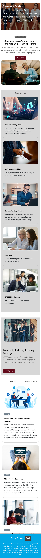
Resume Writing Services (14, 211)
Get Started (8, 371)
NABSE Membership (12, 297)
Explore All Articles (31, 382)
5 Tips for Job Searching (13, 479)
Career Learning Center (14, 125)
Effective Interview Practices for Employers (17, 419)
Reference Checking (13, 169)
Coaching (8, 255)
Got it (28, 538)
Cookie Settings (17, 538)
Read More (20, 58)
